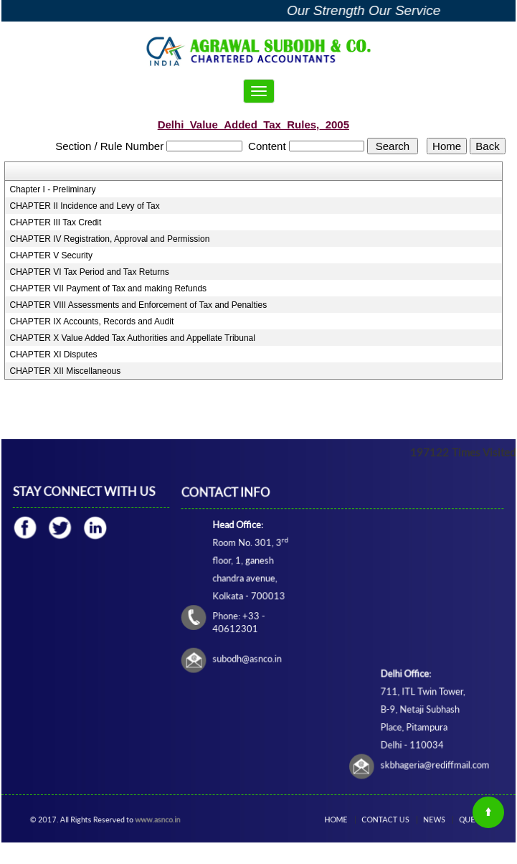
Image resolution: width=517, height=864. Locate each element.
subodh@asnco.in (249, 658)
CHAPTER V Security (51, 255)
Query (460, 820)
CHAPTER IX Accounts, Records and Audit (92, 321)
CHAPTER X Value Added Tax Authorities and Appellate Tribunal (132, 338)
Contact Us (387, 820)
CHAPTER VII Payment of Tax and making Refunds (108, 288)
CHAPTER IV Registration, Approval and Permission (110, 239)
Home (346, 820)
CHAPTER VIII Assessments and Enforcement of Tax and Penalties (138, 305)
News (428, 820)
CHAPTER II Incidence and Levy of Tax (85, 206)
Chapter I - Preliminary (53, 189)
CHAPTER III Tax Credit (56, 222)
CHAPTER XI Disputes (54, 354)
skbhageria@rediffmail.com (432, 762)
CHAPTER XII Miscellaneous (65, 371)
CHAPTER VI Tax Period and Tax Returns (89, 272)
